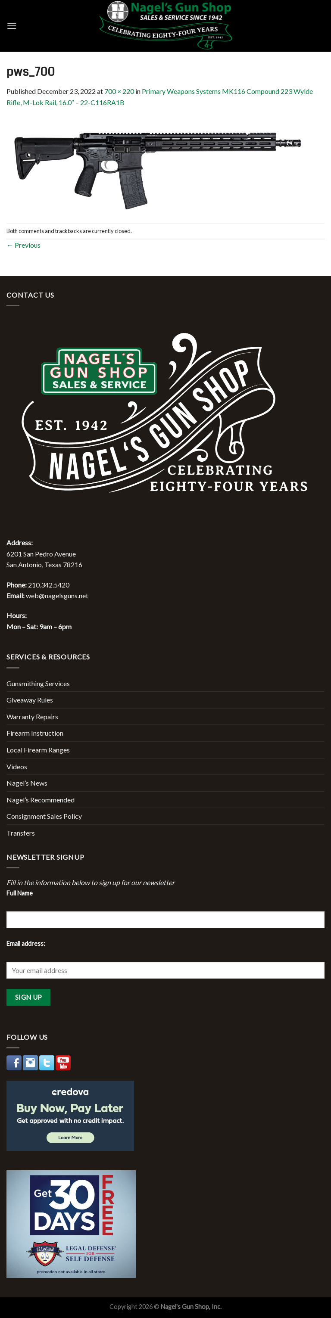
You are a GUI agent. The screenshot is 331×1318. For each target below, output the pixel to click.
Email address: (25, 943)
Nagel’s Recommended (40, 800)
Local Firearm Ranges (38, 750)
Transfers (20, 833)
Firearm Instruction (34, 733)
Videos (16, 766)
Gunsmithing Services (38, 683)
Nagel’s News (26, 783)
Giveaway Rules (29, 700)
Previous (23, 245)
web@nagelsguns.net (57, 595)
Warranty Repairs (32, 716)
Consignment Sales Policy (44, 816)
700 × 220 (119, 91)
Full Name (19, 893)
